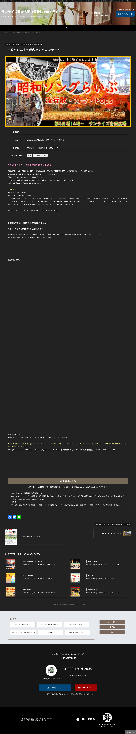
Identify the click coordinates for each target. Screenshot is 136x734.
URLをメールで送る (107, 726)
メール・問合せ (87, 687)
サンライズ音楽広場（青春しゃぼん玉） (30, 11)
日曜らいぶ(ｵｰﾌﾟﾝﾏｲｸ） (77, 632)
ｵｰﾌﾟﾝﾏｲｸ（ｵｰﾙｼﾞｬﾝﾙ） (23, 624)
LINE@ (91, 719)
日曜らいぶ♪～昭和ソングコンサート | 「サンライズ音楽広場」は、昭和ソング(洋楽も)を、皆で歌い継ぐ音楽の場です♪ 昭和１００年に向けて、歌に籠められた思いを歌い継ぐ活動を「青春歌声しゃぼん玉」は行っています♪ (64, 1)
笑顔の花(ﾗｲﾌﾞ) (28, 575)
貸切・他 (51, 632)
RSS (112, 632)
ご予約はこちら (56, 687)
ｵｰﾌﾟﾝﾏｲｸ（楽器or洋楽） (50, 624)
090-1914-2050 (97, 12)
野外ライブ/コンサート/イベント (23, 632)
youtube (83, 719)
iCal (29, 155)
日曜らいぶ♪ (28, 589)
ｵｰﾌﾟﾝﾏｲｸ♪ (91, 575)
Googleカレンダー (40, 155)
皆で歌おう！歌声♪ (76, 624)
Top (68, 28)
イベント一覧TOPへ (112, 622)
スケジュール (126, 13)
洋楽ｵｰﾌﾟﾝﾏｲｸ (92, 561)
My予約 (112, 627)
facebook (77, 719)
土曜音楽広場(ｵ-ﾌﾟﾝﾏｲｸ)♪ (32, 561)
